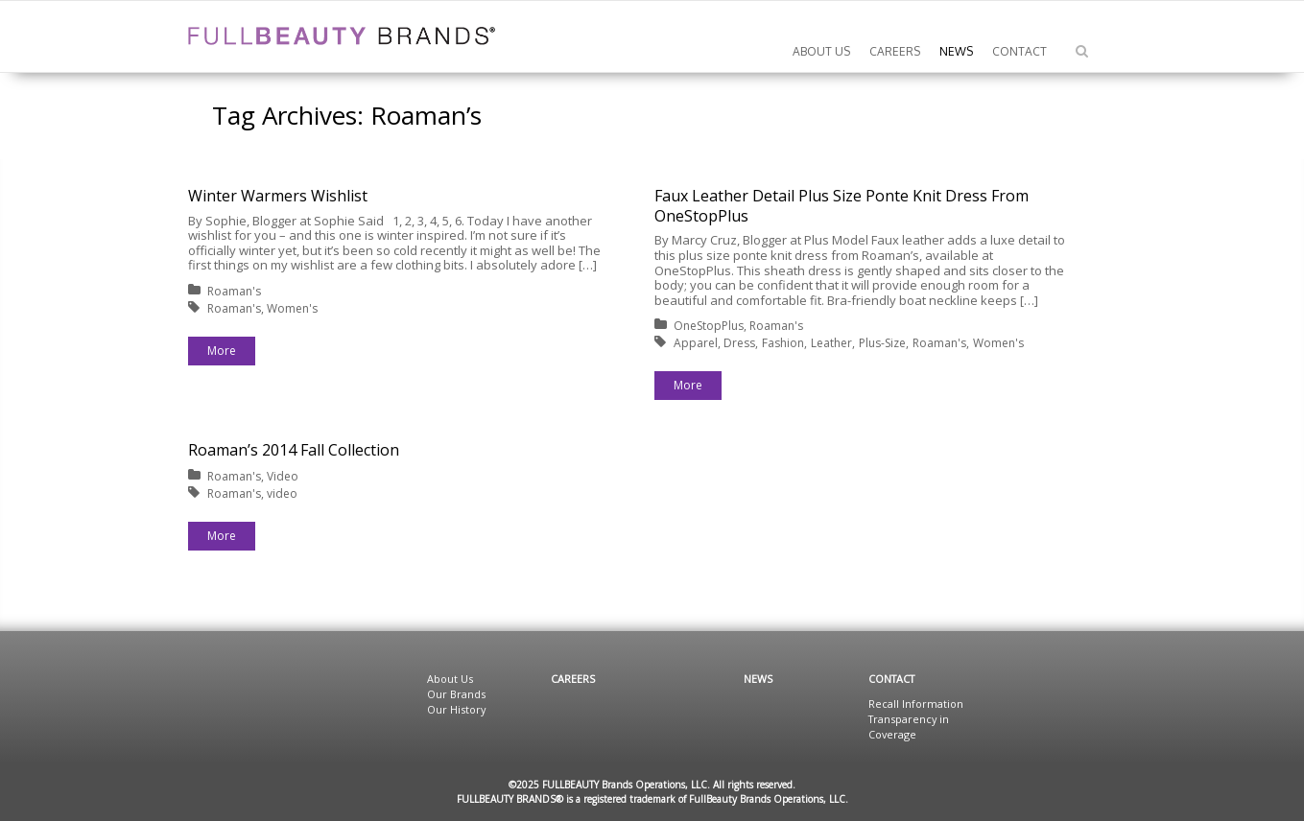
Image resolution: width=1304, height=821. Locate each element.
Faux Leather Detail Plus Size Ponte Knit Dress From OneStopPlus (841, 205)
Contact (891, 678)
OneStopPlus (709, 325)
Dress (739, 343)
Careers (573, 678)
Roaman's (234, 291)
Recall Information (915, 703)
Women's (292, 308)
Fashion (783, 343)
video (282, 493)
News (758, 678)
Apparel (696, 343)
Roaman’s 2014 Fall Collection (293, 449)
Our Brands (456, 694)
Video (282, 476)
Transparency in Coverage (908, 726)
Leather (831, 343)
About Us (450, 678)
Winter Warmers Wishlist (277, 195)
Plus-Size (882, 343)
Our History (456, 709)
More (221, 350)
